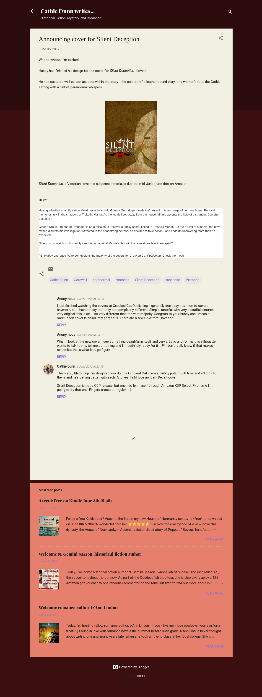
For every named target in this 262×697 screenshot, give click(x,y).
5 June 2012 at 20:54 (90, 299)
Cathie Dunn (59, 280)
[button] (220, 38)
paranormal (101, 280)
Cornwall (80, 280)
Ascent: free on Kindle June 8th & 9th (75, 500)
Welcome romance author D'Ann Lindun (78, 607)
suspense (172, 280)
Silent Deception (147, 280)
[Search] (230, 12)
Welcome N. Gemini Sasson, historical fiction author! (91, 554)
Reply (61, 325)
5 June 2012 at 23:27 (90, 335)
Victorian (192, 280)
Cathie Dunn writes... (68, 11)
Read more (214, 540)
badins (141, 675)
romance (122, 280)
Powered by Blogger (131, 667)
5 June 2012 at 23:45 (90, 366)
